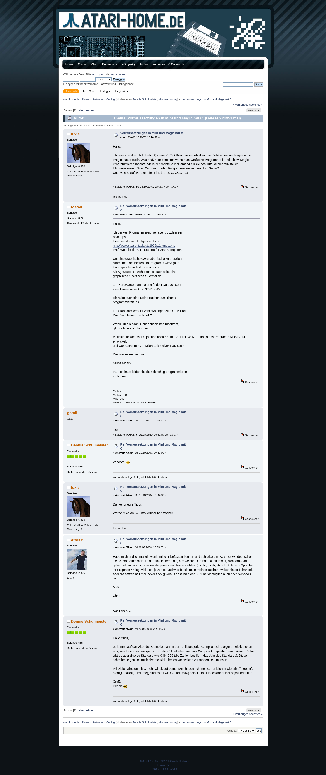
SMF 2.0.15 (146, 761)
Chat (94, 64)
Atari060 (78, 540)
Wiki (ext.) (128, 64)
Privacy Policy (164, 765)
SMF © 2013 (162, 761)
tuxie (75, 134)
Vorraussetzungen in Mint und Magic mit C (151, 133)
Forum (82, 64)
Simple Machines (179, 761)
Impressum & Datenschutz (170, 64)
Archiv (143, 64)
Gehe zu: (232, 730)
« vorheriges (240, 104)
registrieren (118, 74)
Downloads (109, 64)
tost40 (76, 207)
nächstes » (256, 104)
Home (69, 64)
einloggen (98, 74)
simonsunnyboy (168, 99)
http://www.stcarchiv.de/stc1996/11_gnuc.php (144, 245)
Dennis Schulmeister (145, 99)
